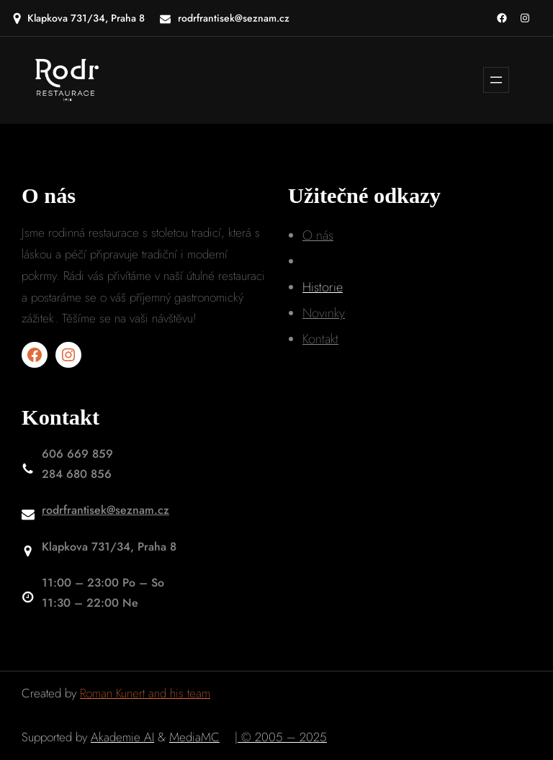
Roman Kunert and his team (145, 693)
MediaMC (194, 737)
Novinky (323, 313)
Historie (322, 287)
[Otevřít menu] (496, 80)
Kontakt (320, 339)
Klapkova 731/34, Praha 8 (86, 18)
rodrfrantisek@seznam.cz (105, 510)
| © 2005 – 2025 (281, 737)
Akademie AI (122, 737)
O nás (317, 235)
